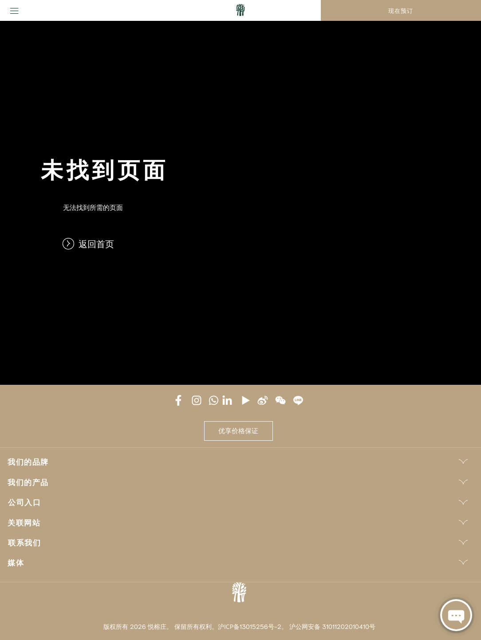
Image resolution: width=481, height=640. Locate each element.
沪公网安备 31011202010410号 (332, 626)
